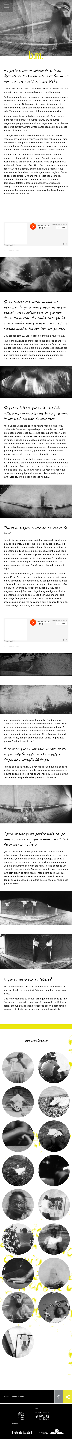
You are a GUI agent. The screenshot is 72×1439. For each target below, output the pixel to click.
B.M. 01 (18, 646)
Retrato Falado (9, 250)
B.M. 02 (18, 250)
